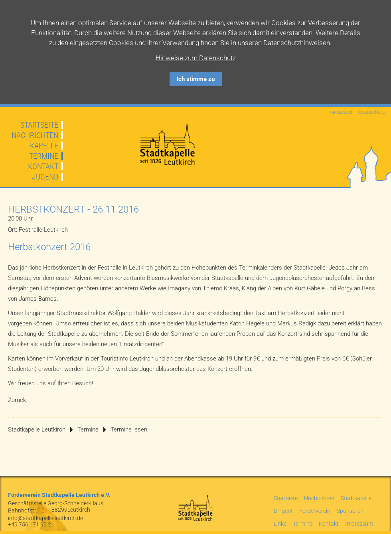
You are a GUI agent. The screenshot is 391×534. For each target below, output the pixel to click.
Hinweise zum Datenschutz (196, 58)
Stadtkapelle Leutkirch (36, 429)
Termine (43, 156)
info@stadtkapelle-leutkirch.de (45, 518)
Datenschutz (371, 112)
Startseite (39, 125)
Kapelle (44, 146)
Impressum (340, 112)
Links (280, 523)
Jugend (45, 177)
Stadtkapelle (356, 498)
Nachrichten (35, 135)
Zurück (17, 400)
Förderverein (314, 511)
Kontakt (43, 166)
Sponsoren (350, 511)
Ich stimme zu (196, 79)
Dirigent (283, 511)
